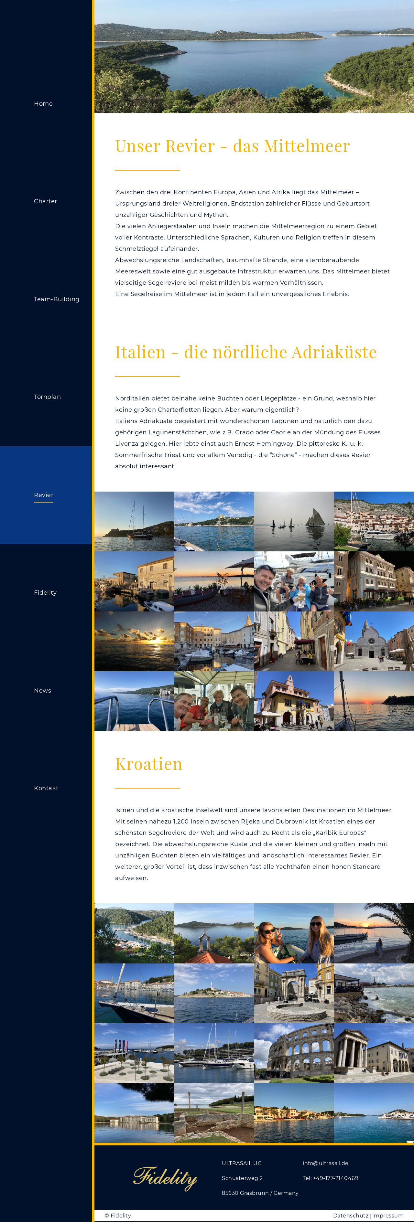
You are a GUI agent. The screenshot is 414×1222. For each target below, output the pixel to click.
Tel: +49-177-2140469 (330, 1178)
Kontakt (46, 788)
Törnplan (47, 396)
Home (43, 103)
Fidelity (45, 592)
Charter (45, 201)
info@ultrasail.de (326, 1163)
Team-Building (57, 299)
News (42, 690)
